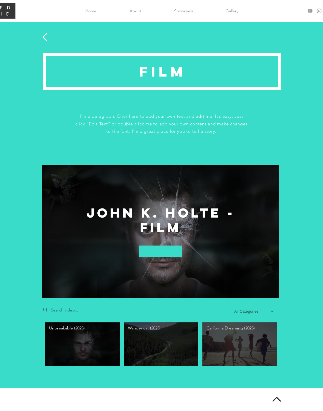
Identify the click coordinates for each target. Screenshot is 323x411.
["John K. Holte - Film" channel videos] (160, 345)
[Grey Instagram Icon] (319, 11)
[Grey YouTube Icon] (310, 11)
